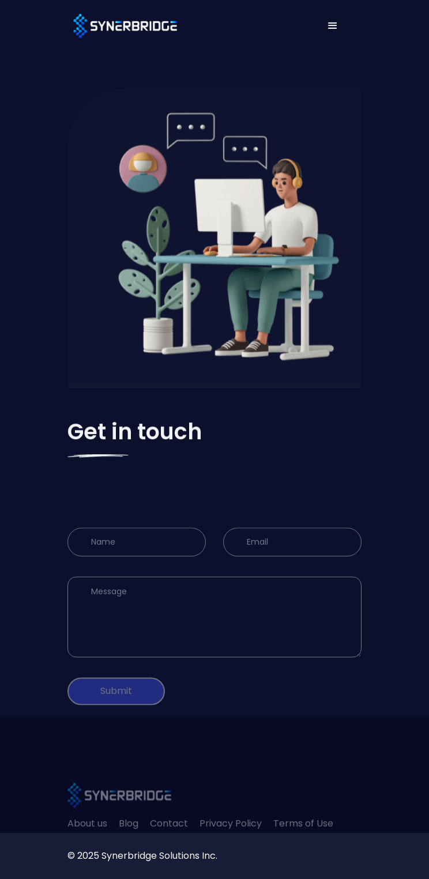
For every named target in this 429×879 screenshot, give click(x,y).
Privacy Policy (231, 837)
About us (87, 837)
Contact (169, 837)
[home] (122, 26)
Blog (128, 837)
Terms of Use (303, 837)
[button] (332, 26)
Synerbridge (129, 855)
